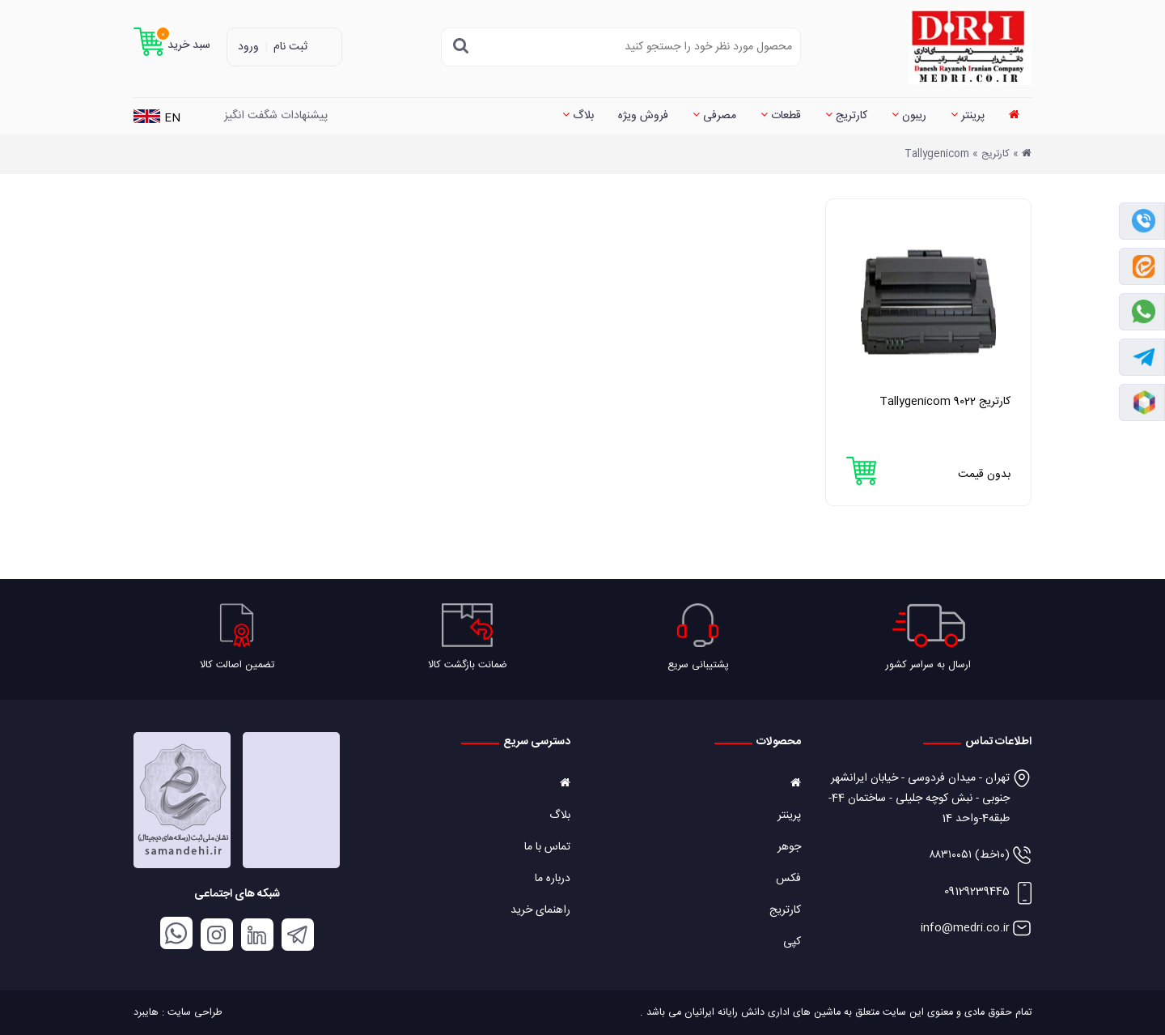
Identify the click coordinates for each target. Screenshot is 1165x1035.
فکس (788, 878)
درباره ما (552, 878)
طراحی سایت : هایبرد (177, 1012)
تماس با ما (547, 847)
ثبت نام (290, 47)
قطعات (780, 116)
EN (156, 118)
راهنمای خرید (540, 910)
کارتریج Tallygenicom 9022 (944, 401)
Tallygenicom (936, 154)
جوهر (789, 847)
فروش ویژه (643, 116)
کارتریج (846, 116)
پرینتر (968, 116)
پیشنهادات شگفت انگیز (276, 116)
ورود (248, 47)
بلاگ (578, 116)
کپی (792, 942)
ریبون (909, 116)
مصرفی (714, 116)
